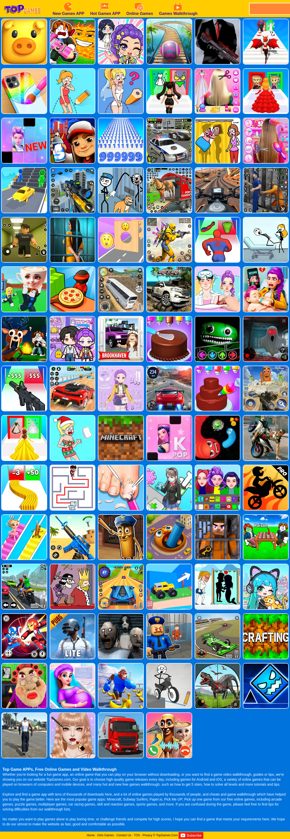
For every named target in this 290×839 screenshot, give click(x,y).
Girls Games (105, 835)
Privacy (147, 835)
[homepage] (22, 1)
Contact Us (123, 835)
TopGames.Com (167, 835)
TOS (137, 835)
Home (91, 835)
